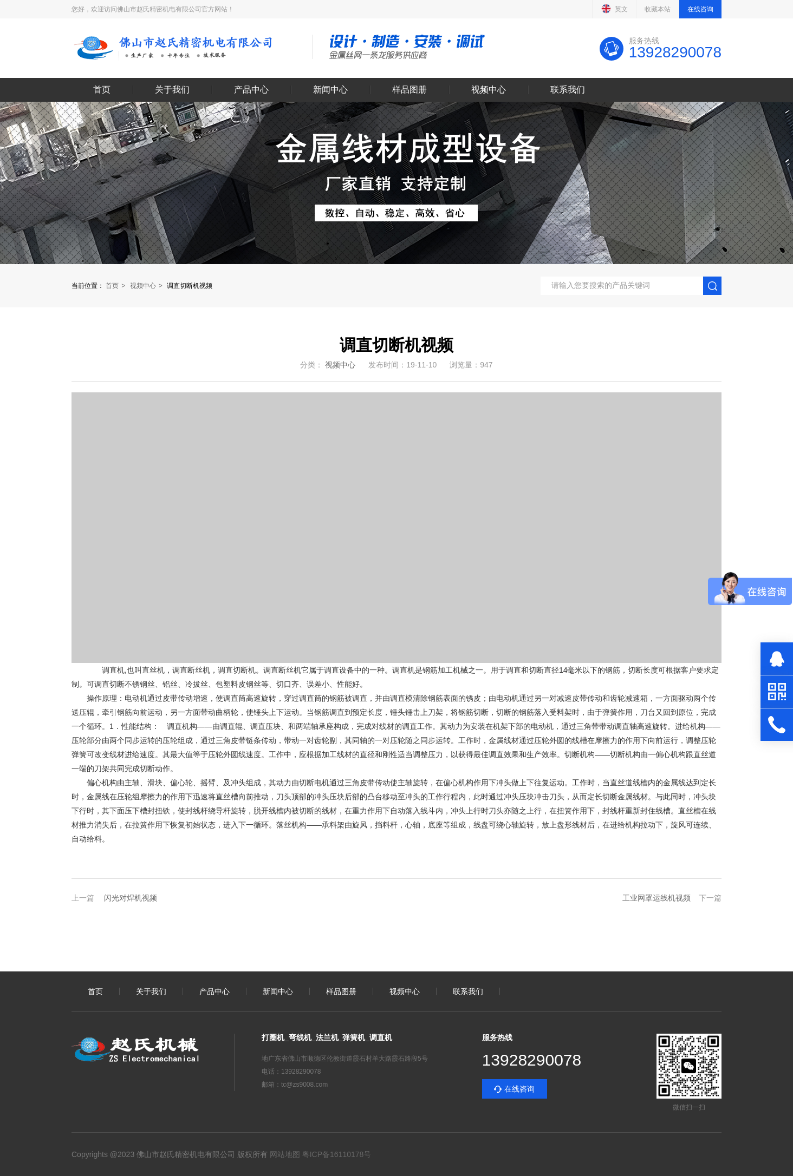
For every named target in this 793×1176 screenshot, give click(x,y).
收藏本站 (658, 9)
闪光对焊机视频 (130, 898)
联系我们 (567, 90)
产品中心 (251, 90)
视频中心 (488, 90)
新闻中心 (330, 90)
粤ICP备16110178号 (336, 1154)
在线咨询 (700, 9)
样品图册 (409, 90)
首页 (101, 90)
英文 (614, 8)
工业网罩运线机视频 (656, 898)
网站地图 (285, 1154)
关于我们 (172, 90)
